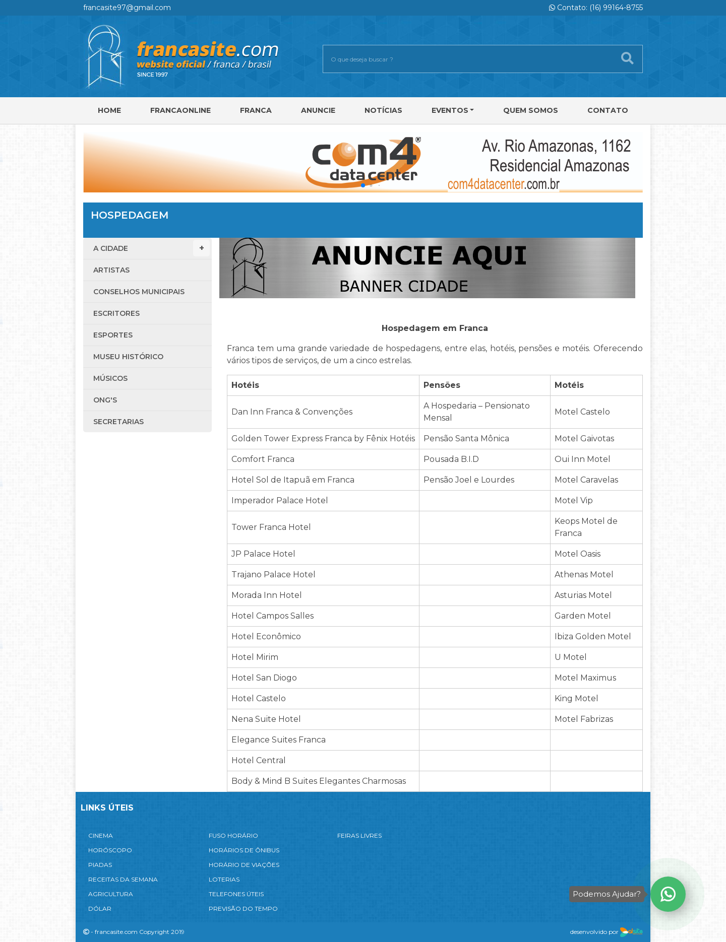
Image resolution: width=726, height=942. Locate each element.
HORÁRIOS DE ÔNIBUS (244, 850)
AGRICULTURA (110, 894)
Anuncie (318, 110)
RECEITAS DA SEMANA (123, 879)
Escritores (116, 313)
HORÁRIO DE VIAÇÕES (244, 864)
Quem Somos (530, 110)
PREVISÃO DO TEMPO (243, 908)
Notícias (383, 110)
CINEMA (100, 835)
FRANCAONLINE (180, 110)
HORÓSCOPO (110, 850)
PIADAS (100, 864)
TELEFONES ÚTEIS (236, 894)
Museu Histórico (128, 356)
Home (109, 110)
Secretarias (118, 421)
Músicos (110, 378)
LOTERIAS (224, 879)
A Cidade (151, 248)
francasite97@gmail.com (127, 7)
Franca (256, 110)
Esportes (113, 335)
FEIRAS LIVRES (359, 835)
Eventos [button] (450, 110)
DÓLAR (99, 908)
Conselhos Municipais (139, 291)
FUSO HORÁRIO (233, 835)
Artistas (111, 270)
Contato (607, 110)
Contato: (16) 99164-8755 (596, 7)
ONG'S (105, 400)
